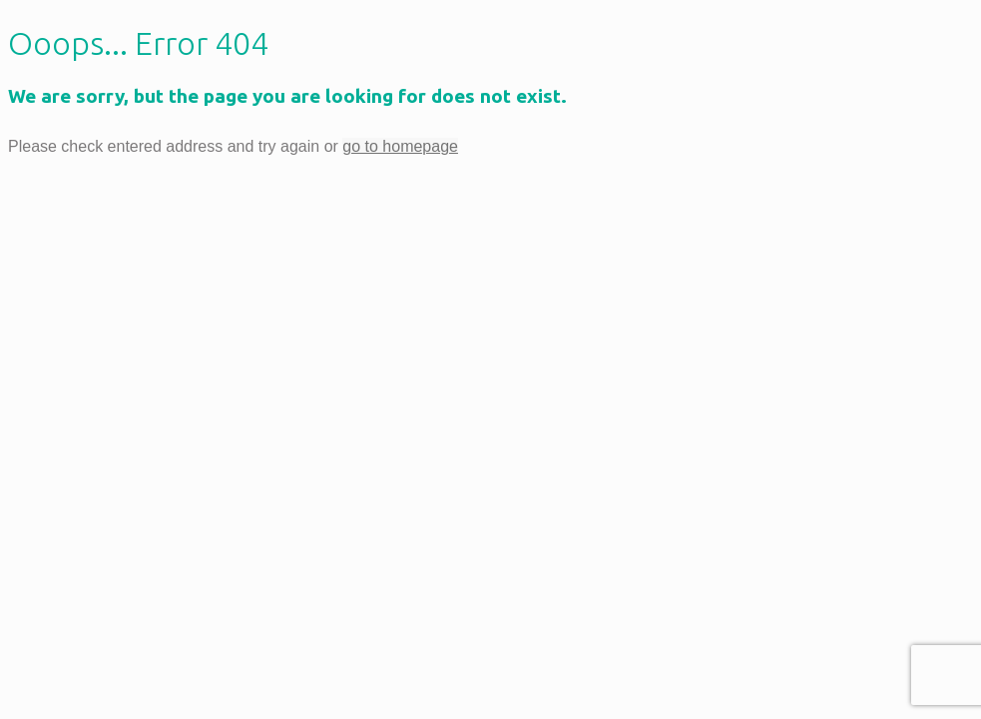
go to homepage (400, 146)
